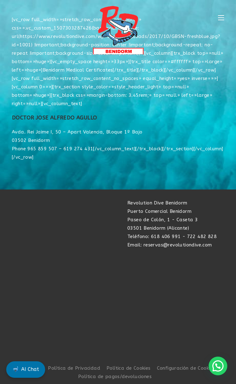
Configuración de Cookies (186, 368)
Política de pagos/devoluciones (115, 376)
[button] (218, 366)
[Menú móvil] (221, 18)
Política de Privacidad (74, 368)
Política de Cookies (128, 368)
